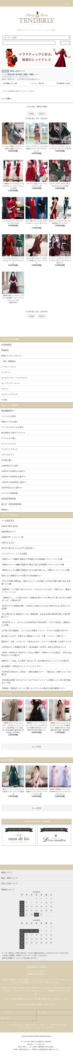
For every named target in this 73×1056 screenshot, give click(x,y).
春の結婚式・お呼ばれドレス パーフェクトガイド (21, 666)
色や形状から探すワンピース (16, 91)
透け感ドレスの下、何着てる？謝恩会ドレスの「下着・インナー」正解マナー (33, 636)
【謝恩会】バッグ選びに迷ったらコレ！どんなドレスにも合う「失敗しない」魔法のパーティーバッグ (36, 590)
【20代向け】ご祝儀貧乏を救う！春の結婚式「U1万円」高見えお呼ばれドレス (33, 647)
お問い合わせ (5, 1018)
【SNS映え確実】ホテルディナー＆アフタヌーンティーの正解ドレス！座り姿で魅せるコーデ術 (36, 681)
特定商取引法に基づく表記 (58, 1025)
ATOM (52, 1027)
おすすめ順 (31, 107)
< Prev (31, 114)
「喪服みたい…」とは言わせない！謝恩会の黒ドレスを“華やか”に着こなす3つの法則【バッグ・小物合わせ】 (36, 598)
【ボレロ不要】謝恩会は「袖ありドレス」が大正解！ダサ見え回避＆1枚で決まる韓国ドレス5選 (35, 582)
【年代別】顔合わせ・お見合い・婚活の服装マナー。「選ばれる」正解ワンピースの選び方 (36, 673)
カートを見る (42, 1012)
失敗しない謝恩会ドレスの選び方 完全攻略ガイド (21, 576)
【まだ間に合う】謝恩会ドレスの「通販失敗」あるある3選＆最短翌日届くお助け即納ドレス (35, 615)
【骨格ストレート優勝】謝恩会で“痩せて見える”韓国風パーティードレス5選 (32, 565)
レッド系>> (30, 91)
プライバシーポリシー (25, 1027)
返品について (44, 1025)
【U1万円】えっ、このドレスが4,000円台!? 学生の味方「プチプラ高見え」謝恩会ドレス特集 (36, 623)
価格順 (38, 107)
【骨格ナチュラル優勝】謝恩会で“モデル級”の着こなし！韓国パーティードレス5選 (35, 570)
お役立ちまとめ (7, 543)
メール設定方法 (7, 521)
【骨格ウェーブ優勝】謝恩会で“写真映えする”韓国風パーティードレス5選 (31, 559)
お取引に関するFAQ (9, 526)
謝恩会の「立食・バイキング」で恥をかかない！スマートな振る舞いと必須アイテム (36, 641)
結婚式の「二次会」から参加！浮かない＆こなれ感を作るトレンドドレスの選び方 (35, 661)
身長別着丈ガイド (8, 532)
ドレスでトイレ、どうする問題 (14, 554)
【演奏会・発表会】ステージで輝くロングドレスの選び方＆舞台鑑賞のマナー (33, 688)
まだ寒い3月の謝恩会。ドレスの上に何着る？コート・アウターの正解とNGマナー (35, 630)
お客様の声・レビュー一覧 (12, 537)
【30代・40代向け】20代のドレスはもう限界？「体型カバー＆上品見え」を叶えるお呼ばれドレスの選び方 (36, 653)
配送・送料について (32, 1025)
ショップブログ (39, 1027)
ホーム (5, 91)
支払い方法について (19, 1025)
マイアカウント (6, 1012)
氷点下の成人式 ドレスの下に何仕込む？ (18, 548)
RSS (47, 1027)
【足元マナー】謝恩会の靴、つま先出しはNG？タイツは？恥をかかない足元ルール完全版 (35, 607)
